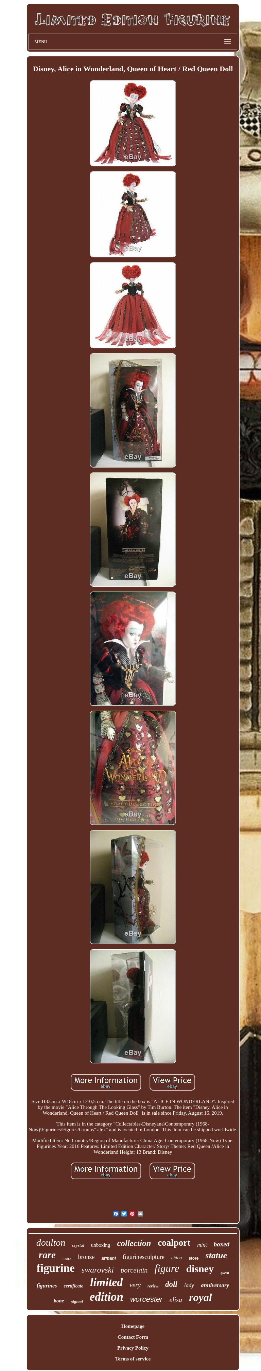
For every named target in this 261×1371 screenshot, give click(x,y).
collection (134, 1243)
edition (106, 1296)
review (152, 1286)
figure (167, 1268)
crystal (78, 1245)
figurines (47, 1285)
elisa (175, 1299)
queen (225, 1273)
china (176, 1257)
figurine (56, 1268)
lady (189, 1285)
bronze (86, 1257)
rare (47, 1254)
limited (106, 1282)
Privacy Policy (133, 1348)
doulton (51, 1242)
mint (202, 1245)
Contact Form (133, 1337)
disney (200, 1268)
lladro (67, 1259)
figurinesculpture (143, 1257)
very (135, 1284)
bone (59, 1300)
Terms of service (133, 1358)
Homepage (132, 1326)
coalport (174, 1243)
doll (171, 1284)
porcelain (134, 1270)
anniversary (215, 1285)
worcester (146, 1299)
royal (200, 1297)
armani (108, 1258)
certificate (73, 1285)
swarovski (98, 1269)
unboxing (100, 1245)
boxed (221, 1244)
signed (77, 1302)
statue (216, 1255)
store (193, 1258)
